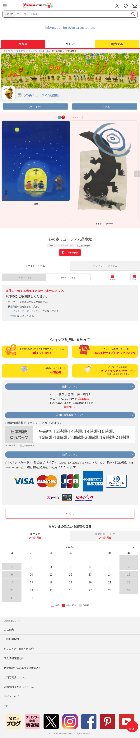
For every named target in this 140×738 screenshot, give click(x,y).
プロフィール (35, 106)
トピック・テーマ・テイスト (25, 311)
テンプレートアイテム (105, 266)
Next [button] (137, 173)
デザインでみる (68, 277)
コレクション (104, 106)
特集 (12, 315)
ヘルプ (70, 513)
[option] (36, 163)
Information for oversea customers (70, 27)
